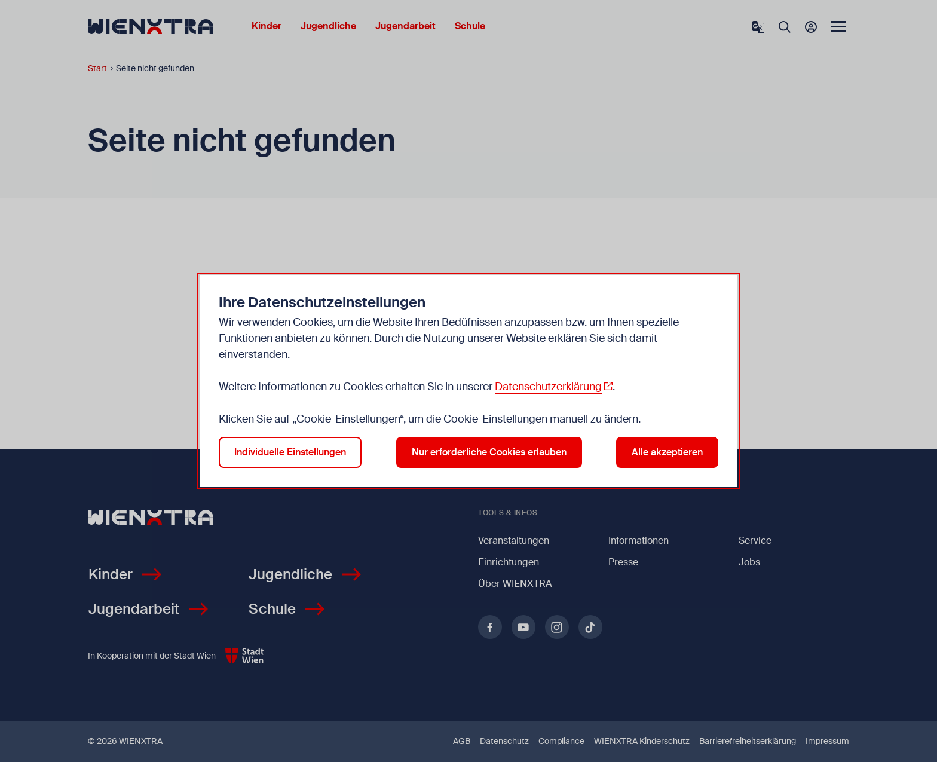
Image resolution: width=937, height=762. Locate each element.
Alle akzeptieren (667, 452)
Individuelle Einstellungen (290, 452)
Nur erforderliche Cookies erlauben (489, 452)
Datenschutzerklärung (548, 387)
